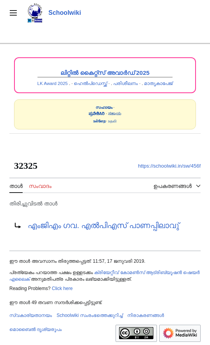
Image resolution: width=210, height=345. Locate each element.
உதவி (112, 121)
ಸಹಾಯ (114, 113)
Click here (62, 288)
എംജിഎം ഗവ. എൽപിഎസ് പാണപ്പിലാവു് (103, 225)
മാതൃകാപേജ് (158, 83)
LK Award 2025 (52, 83)
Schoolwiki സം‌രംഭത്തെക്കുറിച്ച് (90, 315)
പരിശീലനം (125, 83)
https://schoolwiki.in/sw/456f (169, 166)
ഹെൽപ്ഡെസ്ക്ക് (90, 83)
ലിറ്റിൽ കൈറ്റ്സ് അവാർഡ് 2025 (105, 72)
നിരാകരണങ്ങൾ (145, 315)
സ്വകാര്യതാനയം (30, 315)
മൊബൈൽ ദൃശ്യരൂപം (35, 329)
